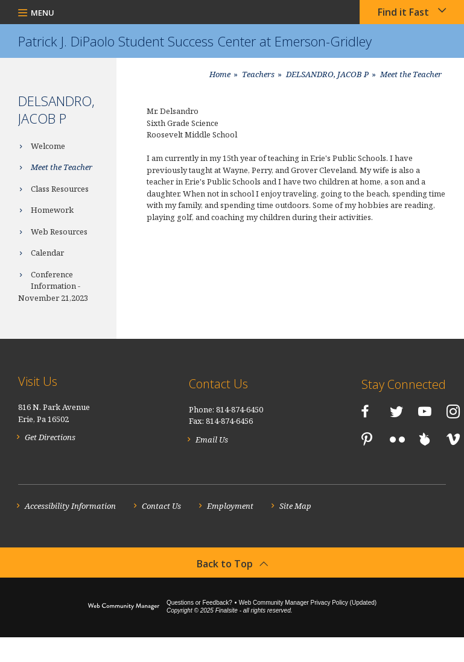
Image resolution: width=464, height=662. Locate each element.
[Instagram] (411, 408)
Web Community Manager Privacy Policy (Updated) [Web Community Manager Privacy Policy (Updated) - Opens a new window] (308, 627)
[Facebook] (323, 408)
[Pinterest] (353, 436)
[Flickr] (384, 437)
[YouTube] (383, 408)
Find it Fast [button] (403, 12)
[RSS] (354, 465)
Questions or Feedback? (199, 627)
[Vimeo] (326, 465)
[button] (36, 12)
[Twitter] (354, 408)
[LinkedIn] (326, 436)
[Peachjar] (411, 436)
